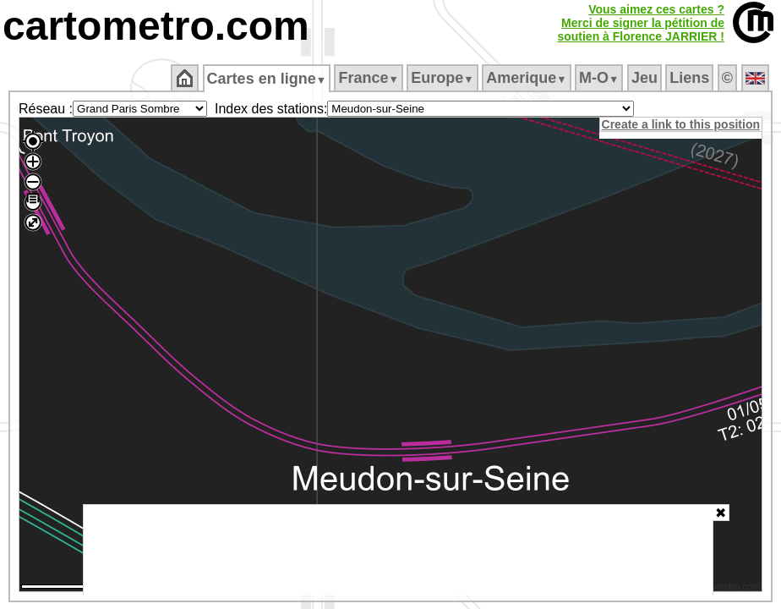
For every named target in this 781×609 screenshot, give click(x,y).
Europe (443, 77)
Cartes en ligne (267, 78)
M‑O (600, 77)
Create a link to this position (682, 124)
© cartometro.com (724, 589)
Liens (691, 77)
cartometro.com (156, 25)
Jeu (645, 77)
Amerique (528, 77)
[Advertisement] (398, 550)
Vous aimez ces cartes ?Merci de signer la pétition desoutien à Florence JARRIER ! (640, 23)
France (370, 77)
